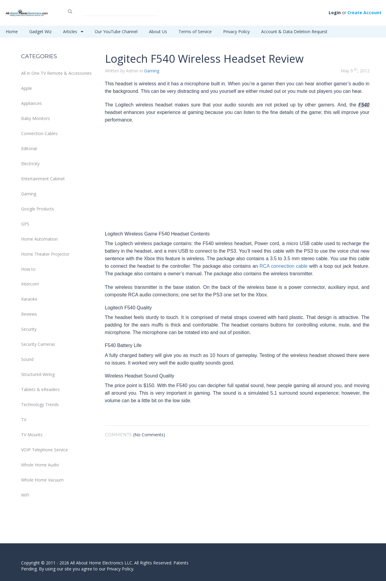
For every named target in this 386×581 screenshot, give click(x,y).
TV (23, 419)
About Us (158, 31)
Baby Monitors (35, 118)
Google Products (37, 209)
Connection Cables (39, 133)
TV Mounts (32, 434)
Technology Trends (40, 404)
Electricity (30, 163)
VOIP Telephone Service (44, 450)
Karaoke (29, 299)
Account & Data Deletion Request (294, 31)
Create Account (364, 12)
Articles (73, 31)
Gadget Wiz (40, 31)
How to (28, 269)
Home (12, 31)
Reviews (29, 314)
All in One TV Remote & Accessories (56, 73)
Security (28, 329)
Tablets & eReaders (40, 389)
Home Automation (39, 239)
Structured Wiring (38, 374)
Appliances (31, 103)
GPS (25, 224)
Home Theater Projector (45, 254)
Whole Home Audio (40, 465)
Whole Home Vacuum (42, 480)
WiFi (25, 495)
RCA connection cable (284, 266)
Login (335, 12)
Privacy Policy (236, 31)
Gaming (28, 194)
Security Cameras (38, 344)
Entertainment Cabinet (43, 179)
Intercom (30, 284)
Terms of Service (195, 31)
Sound (27, 359)
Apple (26, 88)
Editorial (29, 148)
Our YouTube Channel (116, 31)
